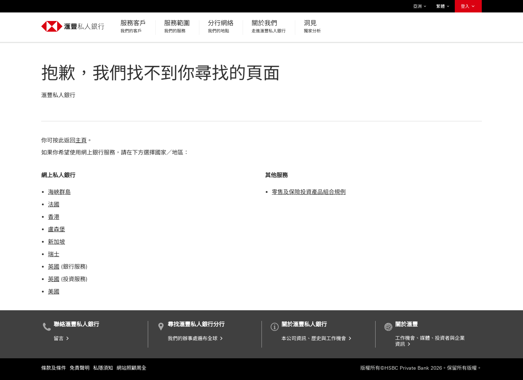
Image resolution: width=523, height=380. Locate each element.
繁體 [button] (443, 6)
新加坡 (56, 241)
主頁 (81, 140)
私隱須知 (103, 368)
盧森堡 (56, 229)
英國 (53, 266)
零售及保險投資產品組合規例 (309, 192)
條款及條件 (53, 368)
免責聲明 (80, 368)
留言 (62, 339)
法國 (53, 204)
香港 (53, 216)
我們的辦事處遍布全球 (196, 339)
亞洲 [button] (420, 6)
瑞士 (53, 254)
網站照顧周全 (131, 368)
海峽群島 (59, 192)
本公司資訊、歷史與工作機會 (316, 339)
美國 (53, 291)
